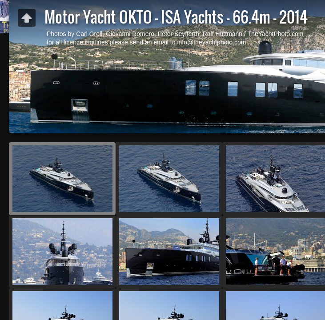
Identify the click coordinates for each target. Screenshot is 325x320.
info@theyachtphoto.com (211, 42)
